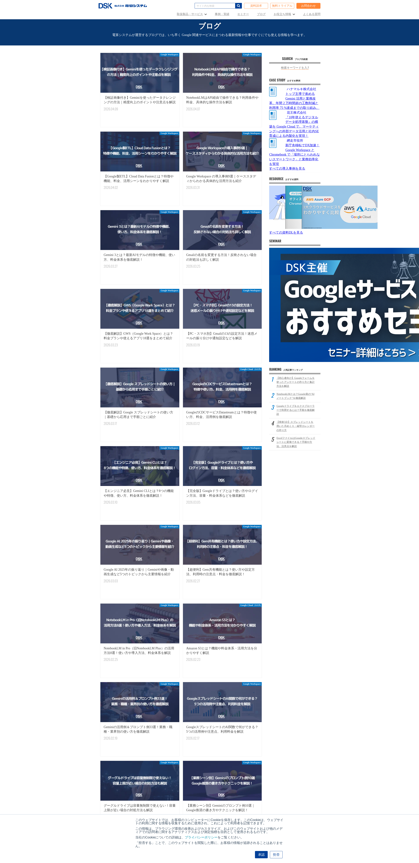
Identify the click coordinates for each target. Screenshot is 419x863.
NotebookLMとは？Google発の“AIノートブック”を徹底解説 (295, 396)
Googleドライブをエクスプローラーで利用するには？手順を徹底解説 (295, 410)
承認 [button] (261, 854)
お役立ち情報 (282, 14)
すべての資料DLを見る (286, 232)
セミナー (243, 14)
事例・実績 (222, 14)
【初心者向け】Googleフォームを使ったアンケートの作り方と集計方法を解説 (295, 382)
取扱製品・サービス (190, 14)
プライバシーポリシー (201, 837)
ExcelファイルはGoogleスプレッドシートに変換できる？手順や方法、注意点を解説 (295, 442)
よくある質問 (311, 14)
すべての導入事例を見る (287, 168)
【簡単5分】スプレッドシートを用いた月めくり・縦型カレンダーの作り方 (295, 426)
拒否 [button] (276, 854)
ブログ (261, 14)
